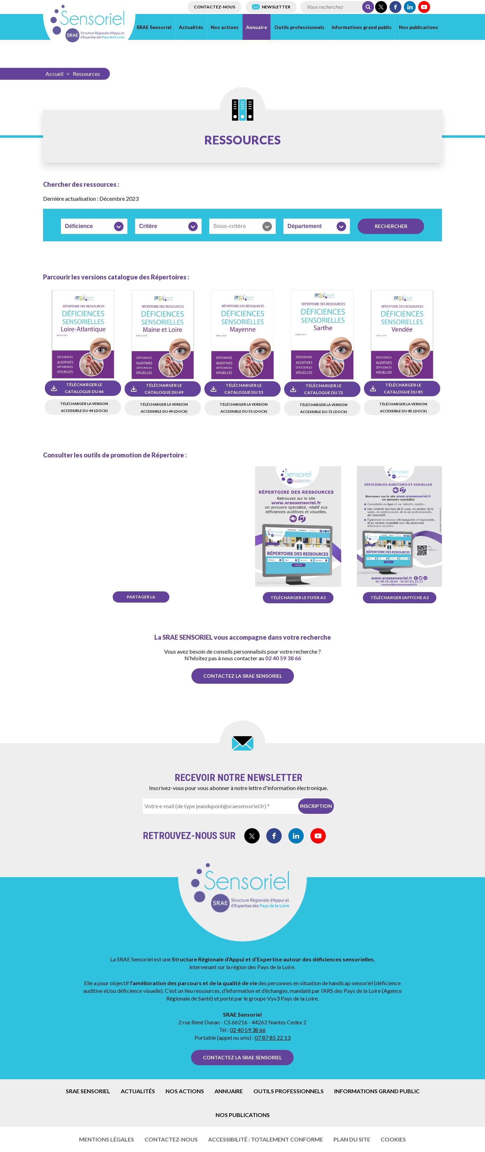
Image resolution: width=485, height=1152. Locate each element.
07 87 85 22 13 (272, 1037)
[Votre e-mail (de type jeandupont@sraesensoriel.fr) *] (234, 806)
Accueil (54, 73)
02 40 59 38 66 (283, 658)
